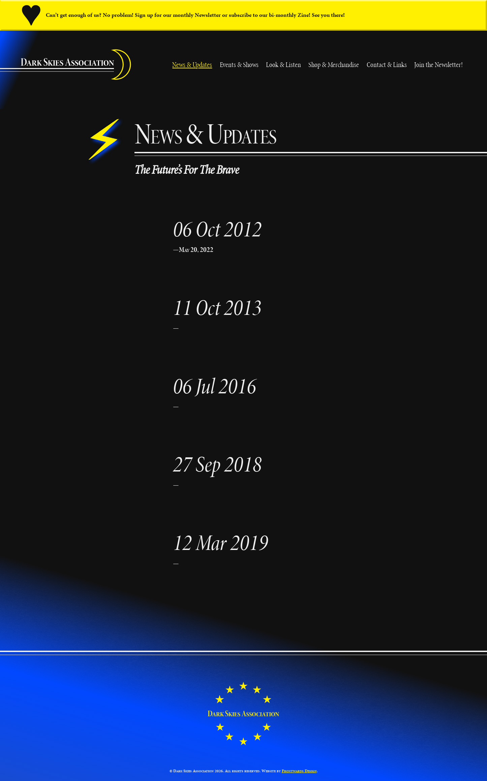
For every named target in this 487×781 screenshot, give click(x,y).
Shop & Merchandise (333, 64)
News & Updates (192, 64)
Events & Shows (239, 64)
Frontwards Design (299, 771)
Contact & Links (387, 64)
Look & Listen (283, 64)
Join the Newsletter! (438, 64)
